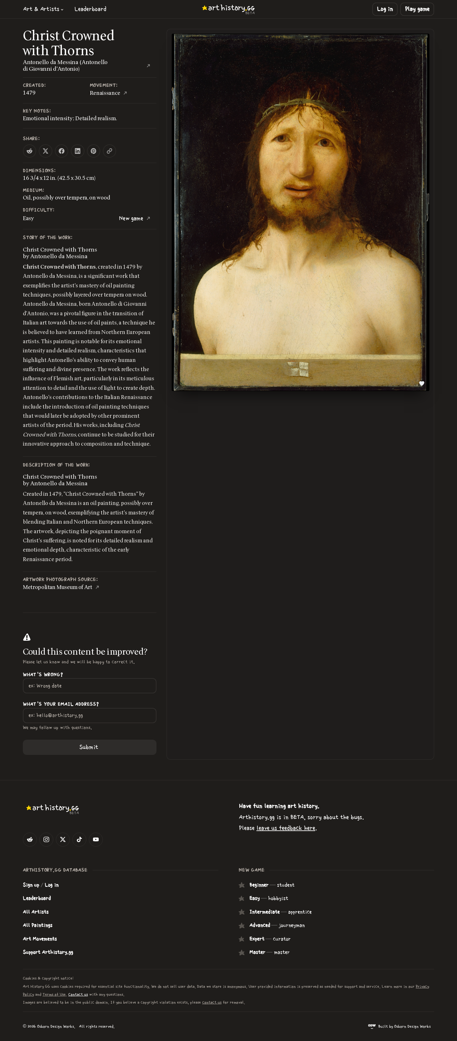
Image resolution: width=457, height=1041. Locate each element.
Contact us (78, 994)
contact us (212, 1002)
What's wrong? (43, 675)
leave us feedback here (285, 828)
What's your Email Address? (61, 704)
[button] (43, 9)
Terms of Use (54, 994)
